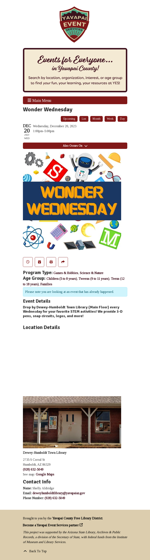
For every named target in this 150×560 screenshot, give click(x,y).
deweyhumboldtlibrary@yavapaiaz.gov (59, 493)
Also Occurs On (75, 145)
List (84, 118)
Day (122, 118)
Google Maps (45, 474)
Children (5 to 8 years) (61, 278)
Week (110, 118)
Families (46, 284)
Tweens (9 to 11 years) (94, 278)
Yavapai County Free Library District (77, 518)
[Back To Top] (75, 551)
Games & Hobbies (65, 273)
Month (96, 118)
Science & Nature (91, 273)
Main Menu (39, 100)
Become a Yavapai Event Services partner (51, 525)
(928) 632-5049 (33, 469)
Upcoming (69, 118)
